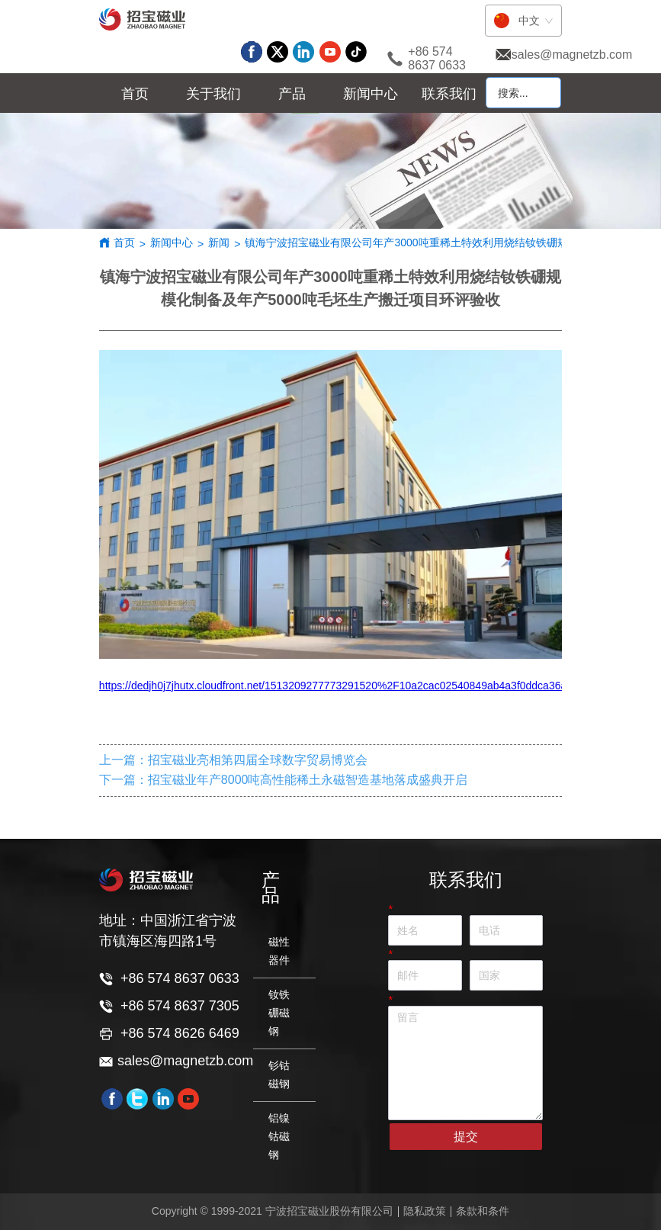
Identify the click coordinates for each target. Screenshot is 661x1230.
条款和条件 (482, 1211)
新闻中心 (171, 242)
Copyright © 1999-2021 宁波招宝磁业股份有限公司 (272, 1211)
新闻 (218, 242)
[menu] (292, 94)
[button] (213, 93)
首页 (124, 242)
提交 (466, 1136)
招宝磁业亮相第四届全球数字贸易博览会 (257, 759)
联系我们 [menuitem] (449, 93)
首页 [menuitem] (135, 93)
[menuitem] (213, 94)
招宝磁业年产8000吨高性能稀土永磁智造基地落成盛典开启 (308, 779)
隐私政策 (424, 1211)
